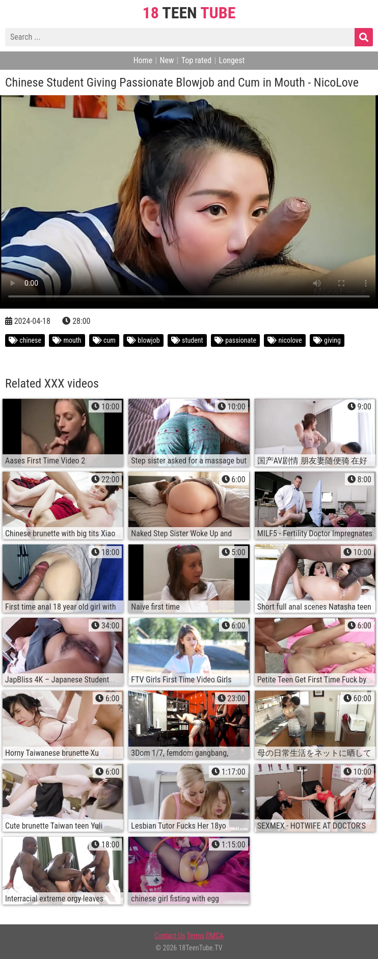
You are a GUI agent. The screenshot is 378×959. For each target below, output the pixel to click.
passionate (235, 340)
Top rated (196, 60)
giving (327, 340)
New (166, 60)
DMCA (215, 935)
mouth (66, 340)
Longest (232, 60)
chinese (25, 340)
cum (104, 340)
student (187, 340)
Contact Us (169, 935)
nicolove (284, 340)
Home (143, 60)
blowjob (143, 340)
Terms (195, 935)
